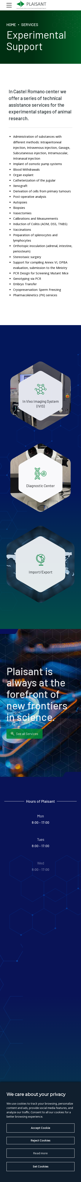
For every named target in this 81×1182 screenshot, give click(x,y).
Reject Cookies (40, 1140)
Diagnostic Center (40, 486)
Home (11, 24)
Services (29, 24)
